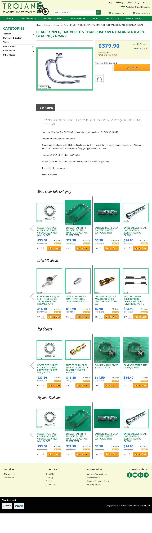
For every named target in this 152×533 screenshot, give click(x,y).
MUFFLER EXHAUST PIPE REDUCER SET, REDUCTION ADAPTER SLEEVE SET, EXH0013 (77, 369)
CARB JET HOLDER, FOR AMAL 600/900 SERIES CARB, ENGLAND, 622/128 (77, 299)
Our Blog (49, 477)
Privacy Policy (93, 477)
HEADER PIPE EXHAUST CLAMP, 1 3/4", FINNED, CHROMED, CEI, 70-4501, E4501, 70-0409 (47, 231)
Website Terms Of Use (97, 474)
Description (45, 107)
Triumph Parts (28, 18)
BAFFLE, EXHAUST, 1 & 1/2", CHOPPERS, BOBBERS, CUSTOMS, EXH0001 (106, 230)
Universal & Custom (53, 18)
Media (129, 3)
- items (141, 13)
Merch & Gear (133, 18)
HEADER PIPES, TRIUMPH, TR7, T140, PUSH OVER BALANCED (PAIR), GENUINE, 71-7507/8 (106, 25)
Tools (95, 18)
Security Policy (94, 484)
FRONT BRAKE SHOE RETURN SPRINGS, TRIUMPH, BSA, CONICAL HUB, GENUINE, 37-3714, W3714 (134, 301)
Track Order (9, 477)
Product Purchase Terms (98, 481)
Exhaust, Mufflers (61, 25)
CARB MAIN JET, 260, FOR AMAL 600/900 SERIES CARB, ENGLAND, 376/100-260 (106, 300)
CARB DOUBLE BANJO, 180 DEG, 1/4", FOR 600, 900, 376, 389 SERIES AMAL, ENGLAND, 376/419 (48, 300)
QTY (38, 248)
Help (111, 3)
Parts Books (112, 18)
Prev (32, 228)
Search (9, 18)
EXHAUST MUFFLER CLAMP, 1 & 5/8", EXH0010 (135, 366)
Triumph (47, 25)
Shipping (119, 3)
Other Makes (78, 18)
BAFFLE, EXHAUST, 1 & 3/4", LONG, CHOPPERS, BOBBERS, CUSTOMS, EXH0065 (135, 231)
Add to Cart (132, 67)
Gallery (49, 481)
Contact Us (50, 484)
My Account (9, 474)
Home (39, 25)
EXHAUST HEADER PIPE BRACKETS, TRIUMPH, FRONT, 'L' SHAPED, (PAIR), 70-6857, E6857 (77, 231)
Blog (137, 3)
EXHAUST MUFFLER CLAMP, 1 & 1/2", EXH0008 (106, 366)
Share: (140, 49)
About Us (146, 3)
